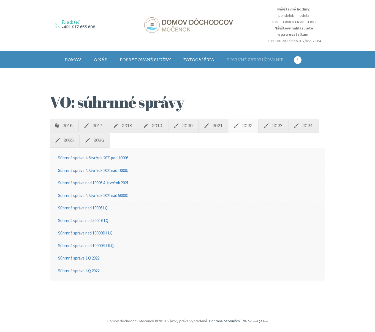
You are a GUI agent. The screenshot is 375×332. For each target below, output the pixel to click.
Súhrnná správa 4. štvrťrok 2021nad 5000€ (93, 195)
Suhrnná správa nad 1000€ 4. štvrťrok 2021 (93, 182)
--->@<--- (260, 320)
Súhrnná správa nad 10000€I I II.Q (86, 245)
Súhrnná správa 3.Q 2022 (78, 258)
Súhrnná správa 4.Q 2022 (78, 270)
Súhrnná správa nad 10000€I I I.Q (85, 233)
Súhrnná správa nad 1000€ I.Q (83, 207)
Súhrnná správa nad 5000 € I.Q (83, 220)
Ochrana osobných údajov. (230, 320)
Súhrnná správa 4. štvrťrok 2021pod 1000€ (93, 157)
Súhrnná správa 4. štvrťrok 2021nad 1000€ (93, 170)
